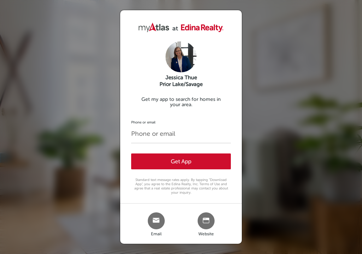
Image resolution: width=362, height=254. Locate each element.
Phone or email (143, 122)
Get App (181, 161)
